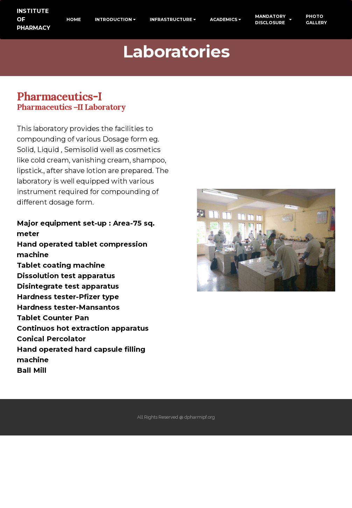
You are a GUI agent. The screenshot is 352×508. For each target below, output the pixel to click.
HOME (73, 19)
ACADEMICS (223, 19)
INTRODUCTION (113, 19)
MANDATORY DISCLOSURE (270, 19)
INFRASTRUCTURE (171, 19)
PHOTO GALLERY (316, 19)
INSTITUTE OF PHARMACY (33, 19)
